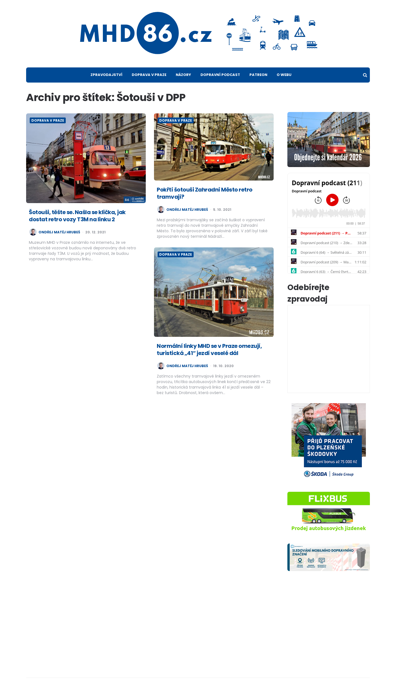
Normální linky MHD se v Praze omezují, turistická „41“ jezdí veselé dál (209, 349)
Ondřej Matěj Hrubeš (59, 232)
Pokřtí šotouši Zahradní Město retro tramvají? (204, 193)
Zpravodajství (106, 74)
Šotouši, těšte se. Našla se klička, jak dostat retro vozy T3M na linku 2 (77, 215)
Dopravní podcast (220, 74)
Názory (183, 74)
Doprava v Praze (149, 74)
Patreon (258, 74)
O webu (284, 74)
